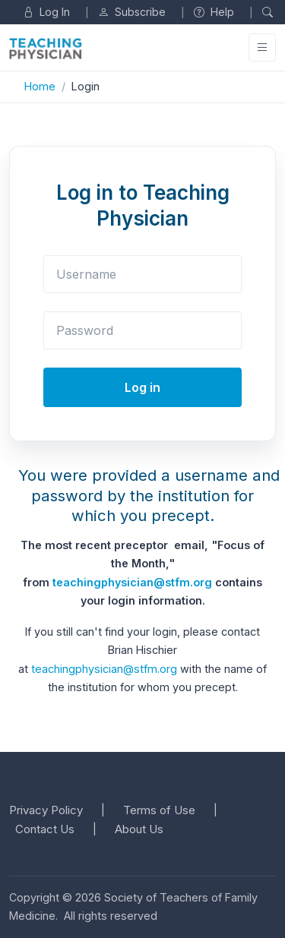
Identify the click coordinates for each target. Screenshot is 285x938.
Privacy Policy (46, 810)
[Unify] (45, 48)
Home (39, 86)
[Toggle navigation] (262, 47)
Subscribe (132, 11)
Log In (46, 11)
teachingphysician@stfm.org (132, 582)
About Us (139, 829)
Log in (142, 387)
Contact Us (44, 829)
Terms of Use (159, 810)
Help (214, 11)
